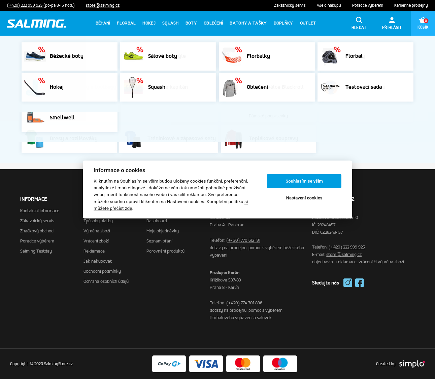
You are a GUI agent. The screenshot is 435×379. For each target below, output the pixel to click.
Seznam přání (159, 241)
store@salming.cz (103, 5)
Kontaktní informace (39, 211)
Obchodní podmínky (102, 271)
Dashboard (156, 221)
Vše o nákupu (329, 5)
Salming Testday (36, 251)
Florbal (126, 23)
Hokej (149, 23)
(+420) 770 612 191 (243, 240)
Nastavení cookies (304, 197)
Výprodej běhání (378, 46)
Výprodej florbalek (331, 46)
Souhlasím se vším (304, 181)
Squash (170, 23)
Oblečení (213, 23)
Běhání (103, 23)
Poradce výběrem (368, 5)
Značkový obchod (37, 231)
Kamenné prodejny (411, 5)
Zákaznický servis (290, 5)
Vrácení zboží (96, 241)
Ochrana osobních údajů (106, 281)
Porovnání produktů (165, 251)
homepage (257, 126)
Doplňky (283, 23)
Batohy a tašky (248, 23)
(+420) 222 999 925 (25, 5)
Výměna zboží (96, 231)
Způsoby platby (98, 221)
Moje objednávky (162, 231)
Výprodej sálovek (282, 46)
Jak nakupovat (97, 261)
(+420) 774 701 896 (244, 303)
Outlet (308, 23)
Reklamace (94, 251)
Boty (191, 23)
